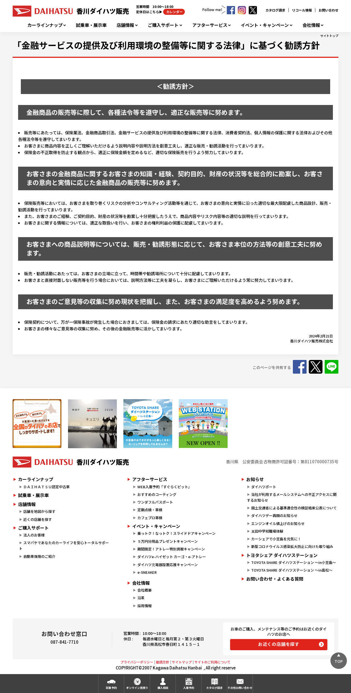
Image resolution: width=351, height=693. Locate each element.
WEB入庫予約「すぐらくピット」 (164, 486)
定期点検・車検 (149, 509)
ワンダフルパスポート (155, 502)
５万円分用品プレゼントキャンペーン (167, 541)
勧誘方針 (162, 662)
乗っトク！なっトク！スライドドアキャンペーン (176, 533)
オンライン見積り (137, 688)
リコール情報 (302, 10)
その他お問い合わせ (240, 688)
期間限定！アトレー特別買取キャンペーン (171, 549)
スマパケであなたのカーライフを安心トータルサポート (64, 545)
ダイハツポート (263, 486)
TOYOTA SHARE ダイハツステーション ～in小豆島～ (293, 562)
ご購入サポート (163, 25)
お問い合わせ (328, 10)
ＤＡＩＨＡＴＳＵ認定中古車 (46, 486)
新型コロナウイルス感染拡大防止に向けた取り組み (292, 546)
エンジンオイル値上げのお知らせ (278, 523)
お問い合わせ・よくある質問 (274, 578)
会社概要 (144, 590)
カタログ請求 (275, 10)
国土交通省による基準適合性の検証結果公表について (294, 507)
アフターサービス (209, 25)
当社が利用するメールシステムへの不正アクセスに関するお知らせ (291, 497)
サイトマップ (182, 662)
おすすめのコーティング (156, 494)
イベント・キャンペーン (265, 25)
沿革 (141, 597)
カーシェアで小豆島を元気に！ (276, 538)
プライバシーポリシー (136, 662)
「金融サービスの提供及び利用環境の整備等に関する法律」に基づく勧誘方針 (166, 45)
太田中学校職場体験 (267, 531)
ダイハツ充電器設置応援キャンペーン (167, 564)
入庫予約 (188, 688)
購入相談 (162, 688)
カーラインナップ (45, 25)
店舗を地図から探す (39, 511)
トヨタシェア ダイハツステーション (282, 555)
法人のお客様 (34, 535)
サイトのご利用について (212, 662)
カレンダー (174, 11)
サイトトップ (329, 35)
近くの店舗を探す (37, 519)
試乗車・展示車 (91, 25)
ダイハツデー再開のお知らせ (274, 515)
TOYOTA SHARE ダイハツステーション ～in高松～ (291, 570)
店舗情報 (125, 25)
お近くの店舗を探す (278, 644)
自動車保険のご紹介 (39, 556)
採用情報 (144, 605)
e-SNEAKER (147, 572)
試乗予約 (111, 688)
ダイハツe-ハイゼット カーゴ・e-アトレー (171, 556)
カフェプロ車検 (149, 517)
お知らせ (255, 479)
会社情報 (311, 25)
